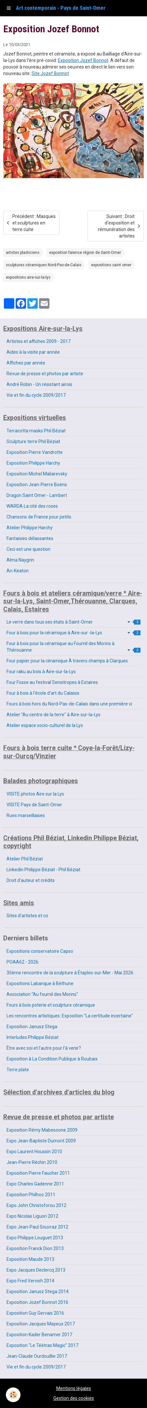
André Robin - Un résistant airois (39, 384)
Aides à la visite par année (33, 352)
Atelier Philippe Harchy (30, 527)
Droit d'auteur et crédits (31, 880)
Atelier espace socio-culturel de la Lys (45, 725)
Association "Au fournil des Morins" (42, 994)
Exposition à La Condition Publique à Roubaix (52, 1058)
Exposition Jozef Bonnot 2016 (37, 1302)
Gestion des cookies (73, 1398)
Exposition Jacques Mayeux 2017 (41, 1323)
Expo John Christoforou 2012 (36, 1205)
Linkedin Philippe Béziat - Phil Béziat (43, 869)
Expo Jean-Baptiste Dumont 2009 (41, 1140)
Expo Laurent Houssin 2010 (34, 1151)
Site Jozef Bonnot (50, 73)
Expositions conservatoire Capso (40, 951)
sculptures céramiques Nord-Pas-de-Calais (43, 265)
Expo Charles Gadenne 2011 (35, 1183)
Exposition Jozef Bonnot (83, 60)
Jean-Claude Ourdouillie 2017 (37, 1356)
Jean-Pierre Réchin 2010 (32, 1162)
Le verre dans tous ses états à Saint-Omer (73, 622)
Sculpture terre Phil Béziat (33, 441)
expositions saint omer (111, 265)
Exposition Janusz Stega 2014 (38, 1291)
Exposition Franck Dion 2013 (35, 1248)
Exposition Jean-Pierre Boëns (37, 484)
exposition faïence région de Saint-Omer (85, 252)
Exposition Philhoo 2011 (31, 1194)
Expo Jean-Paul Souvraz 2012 (37, 1227)
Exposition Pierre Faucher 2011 (38, 1173)
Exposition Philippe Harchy (33, 463)
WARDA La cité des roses (32, 506)
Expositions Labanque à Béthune (40, 983)
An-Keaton (18, 570)
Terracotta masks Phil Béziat (36, 430)
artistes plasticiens (22, 252)
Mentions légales (73, 1388)
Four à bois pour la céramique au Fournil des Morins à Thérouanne (73, 647)
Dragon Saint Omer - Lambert (37, 495)
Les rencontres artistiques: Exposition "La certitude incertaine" (70, 1015)
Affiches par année (26, 362)
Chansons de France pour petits (39, 516)
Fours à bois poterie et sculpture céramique (51, 1005)
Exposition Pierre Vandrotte (35, 452)
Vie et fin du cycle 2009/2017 (36, 395)
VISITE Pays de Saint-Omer (34, 804)
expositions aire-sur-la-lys (28, 277)
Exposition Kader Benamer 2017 (39, 1334)
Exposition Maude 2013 (30, 1259)
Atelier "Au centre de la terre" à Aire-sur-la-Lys (53, 714)
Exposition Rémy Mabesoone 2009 (42, 1130)
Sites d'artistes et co (27, 915)
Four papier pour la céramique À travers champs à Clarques (67, 660)
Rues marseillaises (26, 815)
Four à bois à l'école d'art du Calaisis (43, 693)
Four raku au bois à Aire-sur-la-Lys (41, 671)
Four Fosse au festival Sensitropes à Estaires (52, 682)
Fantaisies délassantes (30, 538)
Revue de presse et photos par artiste (45, 373)
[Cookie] (13, 1394)
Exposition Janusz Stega (32, 1026)
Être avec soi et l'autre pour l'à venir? (44, 1048)
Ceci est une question (28, 549)
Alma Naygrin (20, 560)
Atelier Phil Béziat (25, 858)
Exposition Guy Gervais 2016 (35, 1313)
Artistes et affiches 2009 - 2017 (39, 341)
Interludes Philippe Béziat (33, 1037)
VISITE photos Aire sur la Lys (35, 794)
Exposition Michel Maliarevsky (37, 473)
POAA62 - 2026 (22, 962)
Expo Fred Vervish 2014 (30, 1280)
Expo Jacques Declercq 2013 (36, 1270)
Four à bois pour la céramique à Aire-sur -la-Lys (73, 632)
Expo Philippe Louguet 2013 (35, 1237)
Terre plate (18, 1069)
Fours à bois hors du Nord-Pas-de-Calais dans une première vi (69, 703)
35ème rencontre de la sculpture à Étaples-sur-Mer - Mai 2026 (70, 972)
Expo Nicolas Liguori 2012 (32, 1216)
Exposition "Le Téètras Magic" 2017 (42, 1345)
